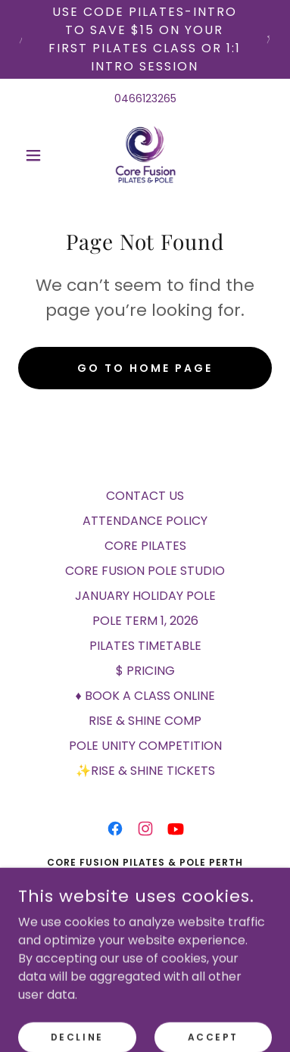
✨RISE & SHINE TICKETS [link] (145, 770)
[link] (145, 155)
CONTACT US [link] (145, 495)
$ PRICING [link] (145, 670)
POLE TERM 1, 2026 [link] (145, 620)
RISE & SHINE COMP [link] (145, 720)
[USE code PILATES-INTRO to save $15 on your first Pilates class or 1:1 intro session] (145, 39)
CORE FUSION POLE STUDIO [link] (145, 570)
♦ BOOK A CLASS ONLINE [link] (144, 695)
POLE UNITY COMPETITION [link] (145, 745)
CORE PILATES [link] (145, 545)
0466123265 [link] (145, 98)
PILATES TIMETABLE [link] (145, 645)
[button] (37, 155)
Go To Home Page (145, 368)
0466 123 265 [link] (145, 927)
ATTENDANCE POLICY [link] (145, 520)
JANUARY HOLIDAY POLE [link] (145, 595)
